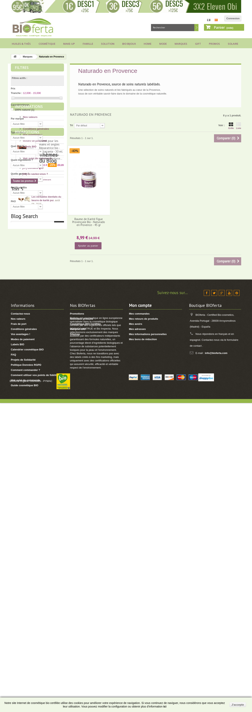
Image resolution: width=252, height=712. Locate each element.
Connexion (233, 18)
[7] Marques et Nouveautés (38, 416)
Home (147, 43)
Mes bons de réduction (143, 625)
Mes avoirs (135, 609)
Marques (181, 43)
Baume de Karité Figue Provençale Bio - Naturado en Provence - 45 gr (88, 222)
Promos (214, 43)
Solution (107, 43)
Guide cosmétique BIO (24, 671)
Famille (88, 43)
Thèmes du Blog (29, 345)
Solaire (233, 43)
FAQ (25, 266)
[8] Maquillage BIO (33, 410)
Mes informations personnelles (148, 620)
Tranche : (16, 93)
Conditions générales (35, 243)
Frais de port (30, 237)
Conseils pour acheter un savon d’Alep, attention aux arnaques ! (47, 502)
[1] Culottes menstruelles (37, 440)
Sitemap (75, 620)
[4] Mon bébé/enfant (34, 393)
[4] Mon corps (30, 375)
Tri (71, 125)
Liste (238, 125)
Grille (231, 125)
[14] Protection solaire (35, 398)
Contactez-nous (20, 599)
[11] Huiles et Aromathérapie (39, 404)
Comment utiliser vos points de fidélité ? (35, 661)
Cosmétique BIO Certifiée (85, 609)
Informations (29, 222)
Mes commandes (139, 599)
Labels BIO (29, 260)
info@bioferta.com (216, 639)
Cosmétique (47, 43)
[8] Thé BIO (29, 428)
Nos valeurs (29, 231)
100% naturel (24, 109)
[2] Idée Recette (31, 434)
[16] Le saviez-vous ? (35, 357)
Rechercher (196, 27)
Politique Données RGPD (26, 650)
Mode (163, 43)
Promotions (27, 285)
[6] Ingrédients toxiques (36, 363)
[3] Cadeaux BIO (32, 422)
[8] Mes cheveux (32, 387)
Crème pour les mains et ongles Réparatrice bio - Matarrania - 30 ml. (51, 300)
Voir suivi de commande (37, 272)
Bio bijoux (129, 43)
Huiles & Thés (21, 43)
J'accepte (238, 704)
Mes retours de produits (143, 604)
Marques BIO (78, 615)
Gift (198, 43)
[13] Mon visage (32, 369)
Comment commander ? (25, 656)
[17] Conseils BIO (33, 351)
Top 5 (17, 452)
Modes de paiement (34, 254)
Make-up (69, 43)
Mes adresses (137, 615)
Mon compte (140, 591)
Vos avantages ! (32, 248)
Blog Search (24, 534)
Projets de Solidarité (23, 645)
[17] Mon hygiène (32, 381)
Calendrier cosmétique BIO (27, 635)
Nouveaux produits (81, 604)
